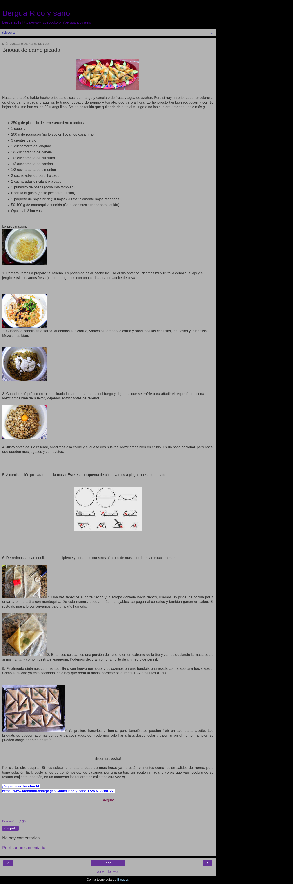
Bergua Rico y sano (36, 13)
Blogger (122, 879)
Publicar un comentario (23, 847)
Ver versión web (107, 871)
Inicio (108, 863)
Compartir (10, 828)
